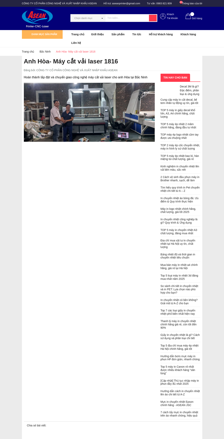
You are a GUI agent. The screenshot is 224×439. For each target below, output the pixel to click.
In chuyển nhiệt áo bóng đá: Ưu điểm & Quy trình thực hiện (180, 200)
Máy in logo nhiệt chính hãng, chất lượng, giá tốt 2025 (178, 210)
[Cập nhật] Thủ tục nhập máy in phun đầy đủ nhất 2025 (180, 382)
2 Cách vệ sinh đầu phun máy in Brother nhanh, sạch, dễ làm (180, 178)
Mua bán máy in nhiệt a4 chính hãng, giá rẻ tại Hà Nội (179, 266)
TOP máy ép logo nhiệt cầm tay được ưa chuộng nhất (180, 136)
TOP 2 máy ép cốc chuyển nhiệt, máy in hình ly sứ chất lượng (180, 147)
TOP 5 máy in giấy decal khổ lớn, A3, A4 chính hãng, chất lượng (178, 113)
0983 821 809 (164, 3)
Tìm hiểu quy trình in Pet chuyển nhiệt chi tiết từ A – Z (180, 189)
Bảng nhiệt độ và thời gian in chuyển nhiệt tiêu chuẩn (178, 256)
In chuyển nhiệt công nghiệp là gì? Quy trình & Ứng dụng (179, 221)
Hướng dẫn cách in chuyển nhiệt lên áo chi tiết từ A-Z (180, 393)
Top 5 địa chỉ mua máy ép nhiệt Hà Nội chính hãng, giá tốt (180, 347)
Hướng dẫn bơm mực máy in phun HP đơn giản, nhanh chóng (180, 358)
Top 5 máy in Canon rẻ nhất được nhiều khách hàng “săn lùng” (178, 370)
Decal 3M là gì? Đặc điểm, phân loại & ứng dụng (189, 90)
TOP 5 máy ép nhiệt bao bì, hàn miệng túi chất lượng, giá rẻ (180, 157)
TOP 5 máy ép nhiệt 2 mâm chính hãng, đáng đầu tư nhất (178, 126)
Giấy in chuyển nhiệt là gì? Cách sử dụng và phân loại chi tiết (180, 336)
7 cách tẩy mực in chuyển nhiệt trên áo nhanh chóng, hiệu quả (179, 414)
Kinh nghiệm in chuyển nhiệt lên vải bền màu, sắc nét (180, 168)
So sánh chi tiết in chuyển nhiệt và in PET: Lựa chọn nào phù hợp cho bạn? (179, 289)
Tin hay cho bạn (175, 77)
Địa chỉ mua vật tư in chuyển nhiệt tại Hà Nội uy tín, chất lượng (178, 244)
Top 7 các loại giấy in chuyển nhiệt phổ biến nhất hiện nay (178, 312)
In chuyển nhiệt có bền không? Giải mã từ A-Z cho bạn (179, 301)
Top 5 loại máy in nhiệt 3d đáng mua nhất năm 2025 (179, 277)
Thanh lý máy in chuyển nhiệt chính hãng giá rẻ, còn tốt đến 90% (179, 324)
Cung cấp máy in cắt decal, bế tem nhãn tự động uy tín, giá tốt (179, 101)
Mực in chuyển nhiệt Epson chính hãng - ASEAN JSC (177, 403)
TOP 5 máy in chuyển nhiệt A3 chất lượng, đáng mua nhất (179, 231)
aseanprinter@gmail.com (126, 3)
